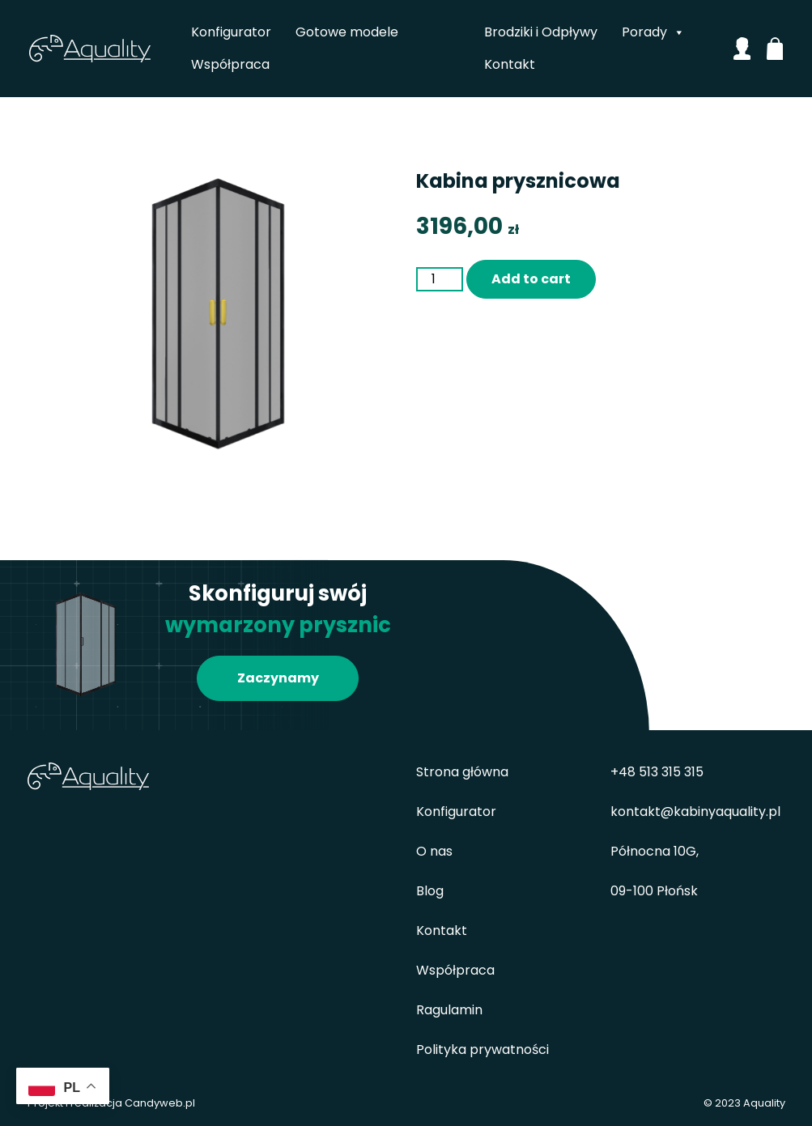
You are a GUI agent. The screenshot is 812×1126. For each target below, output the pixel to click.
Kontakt (509, 64)
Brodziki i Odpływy (540, 32)
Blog (430, 891)
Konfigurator (232, 32)
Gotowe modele (347, 32)
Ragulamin (449, 1010)
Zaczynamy (278, 678)
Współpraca (231, 64)
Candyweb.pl (160, 1103)
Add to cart (531, 279)
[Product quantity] (439, 279)
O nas (434, 851)
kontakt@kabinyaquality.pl (695, 811)
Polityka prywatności (482, 1049)
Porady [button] (653, 32)
